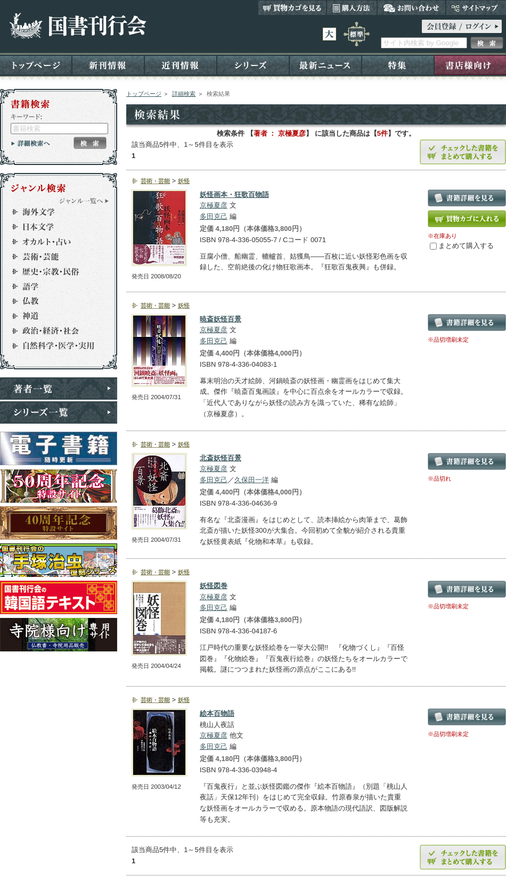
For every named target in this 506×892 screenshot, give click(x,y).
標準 (356, 34)
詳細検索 (183, 93)
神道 (53, 316)
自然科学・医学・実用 (53, 345)
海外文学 (53, 211)
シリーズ (253, 65)
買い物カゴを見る (292, 7)
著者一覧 (58, 388)
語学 (53, 286)
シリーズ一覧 (58, 412)
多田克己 (213, 216)
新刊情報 (108, 65)
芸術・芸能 (53, 256)
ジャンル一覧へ (84, 200)
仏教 (53, 301)
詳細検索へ (31, 143)
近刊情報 (180, 65)
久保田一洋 (251, 480)
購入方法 (352, 7)
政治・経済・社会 (53, 331)
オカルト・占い (53, 241)
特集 (398, 65)
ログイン (462, 26)
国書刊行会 (77, 25)
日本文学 (53, 226)
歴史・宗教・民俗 (53, 271)
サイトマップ (476, 7)
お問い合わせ (411, 7)
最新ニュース (325, 65)
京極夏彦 (213, 205)
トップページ (36, 65)
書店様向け (470, 65)
